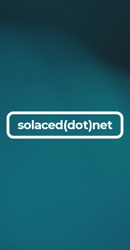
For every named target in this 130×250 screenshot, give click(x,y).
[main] (65, 125)
